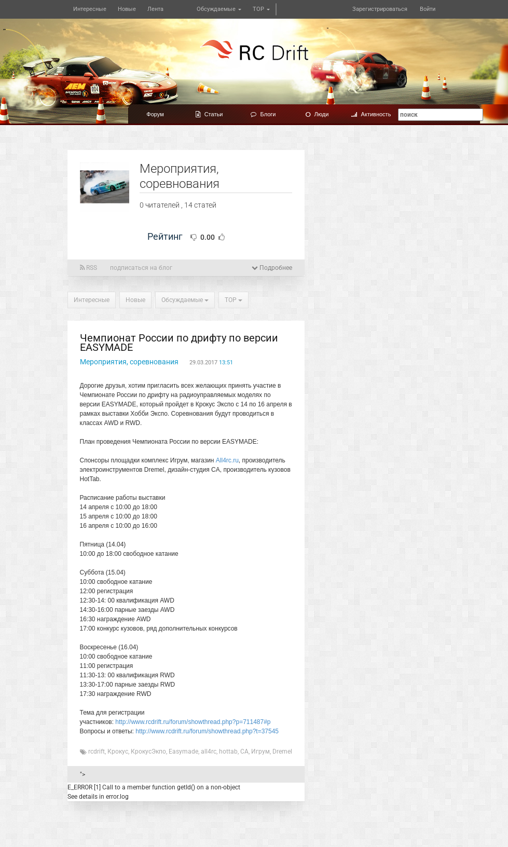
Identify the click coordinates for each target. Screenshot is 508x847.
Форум (154, 114)
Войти (427, 9)
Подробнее (272, 267)
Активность (371, 114)
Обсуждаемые (219, 9)
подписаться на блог (141, 267)
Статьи (209, 114)
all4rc (208, 751)
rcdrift (96, 751)
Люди (317, 114)
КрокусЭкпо (148, 751)
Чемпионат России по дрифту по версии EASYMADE (179, 342)
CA (244, 751)
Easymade (183, 751)
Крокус (117, 751)
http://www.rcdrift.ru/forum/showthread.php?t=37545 (207, 731)
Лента (155, 9)
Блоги (263, 114)
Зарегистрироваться (379, 9)
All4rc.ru (227, 460)
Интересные (89, 9)
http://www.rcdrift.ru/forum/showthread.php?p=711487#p (192, 722)
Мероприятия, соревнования (129, 362)
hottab (228, 751)
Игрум (260, 751)
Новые (127, 9)
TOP (261, 9)
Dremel (282, 751)
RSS (88, 267)
